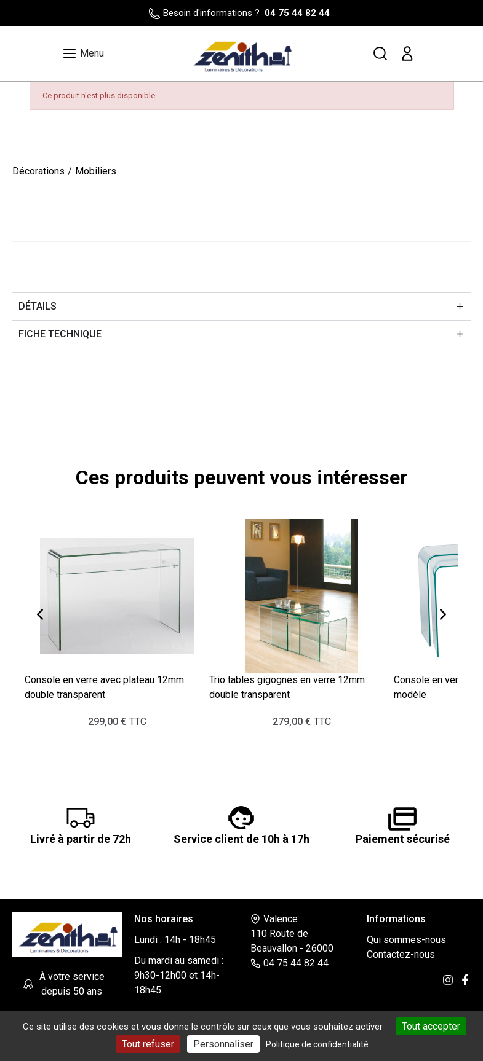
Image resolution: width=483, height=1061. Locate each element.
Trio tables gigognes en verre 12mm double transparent (287, 687)
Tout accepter (431, 1026)
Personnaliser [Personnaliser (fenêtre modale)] (223, 1044)
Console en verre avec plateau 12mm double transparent (104, 687)
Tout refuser (148, 1044)
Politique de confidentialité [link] (317, 1044)
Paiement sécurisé (403, 838)
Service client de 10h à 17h (241, 838)
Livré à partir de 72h (80, 838)
